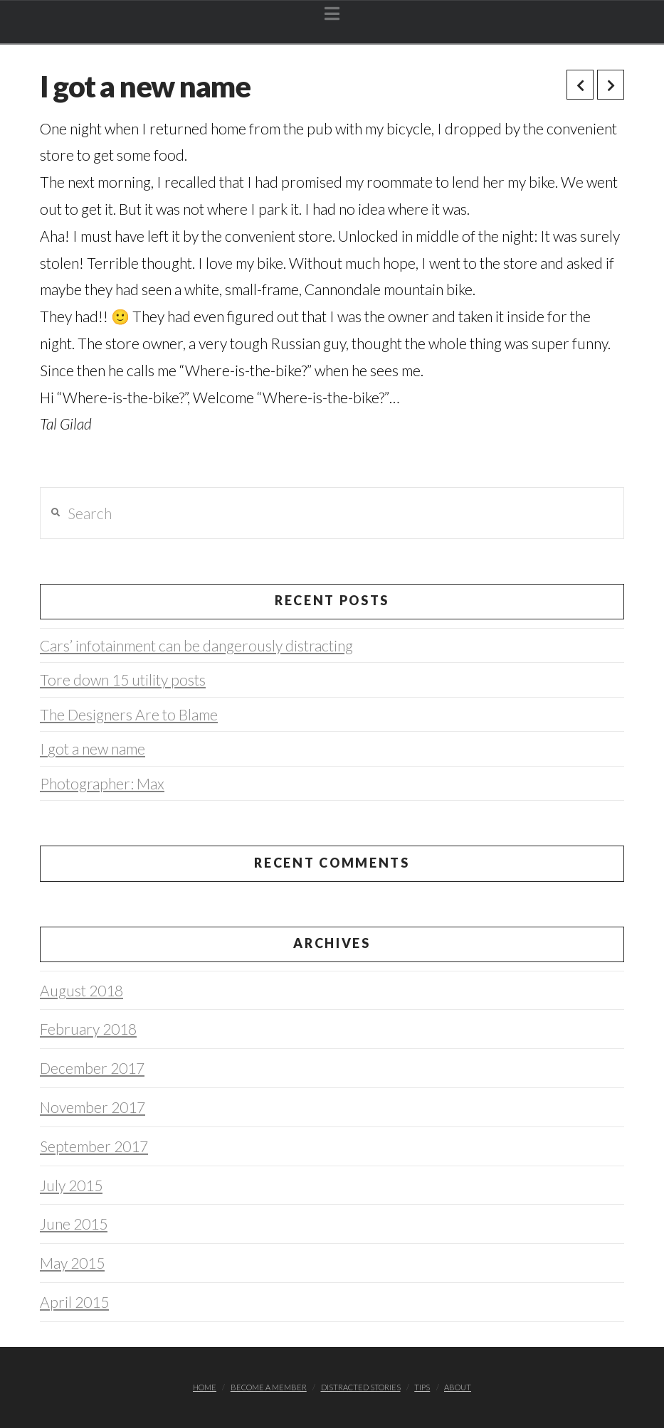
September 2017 (94, 1146)
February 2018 (88, 1029)
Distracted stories (361, 1387)
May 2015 (72, 1263)
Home (204, 1387)
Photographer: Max (102, 783)
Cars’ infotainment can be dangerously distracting (196, 645)
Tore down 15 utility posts (123, 679)
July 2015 (71, 1185)
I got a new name (92, 748)
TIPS (422, 1387)
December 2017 (92, 1068)
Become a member (269, 1387)
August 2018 (81, 990)
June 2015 (73, 1223)
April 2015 (74, 1302)
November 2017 (92, 1107)
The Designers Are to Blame (129, 714)
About (457, 1387)
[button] (332, 13)
